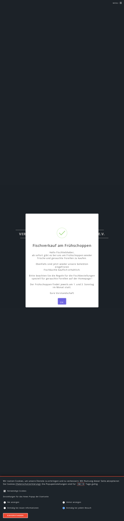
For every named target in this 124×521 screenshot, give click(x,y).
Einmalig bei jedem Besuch (77, 508)
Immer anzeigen (72, 502)
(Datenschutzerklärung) (28, 484)
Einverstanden (15, 515)
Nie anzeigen (11, 502)
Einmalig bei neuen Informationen (21, 508)
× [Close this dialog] (62, 218)
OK (62, 302)
